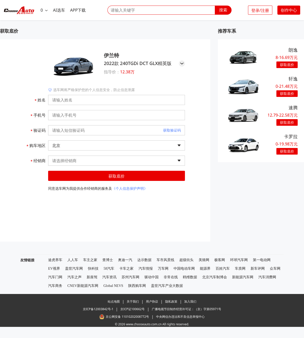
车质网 (240, 268)
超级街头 (186, 260)
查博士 (107, 260)
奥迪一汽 (125, 260)
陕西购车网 (137, 286)
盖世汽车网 (74, 268)
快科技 (93, 268)
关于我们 (133, 301)
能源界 (205, 268)
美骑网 (204, 260)
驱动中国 (151, 277)
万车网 (163, 268)
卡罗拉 (291, 136)
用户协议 (152, 301)
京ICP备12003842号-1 (98, 309)
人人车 (72, 260)
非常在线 (171, 277)
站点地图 (114, 301)
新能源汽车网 (242, 277)
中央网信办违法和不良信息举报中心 (180, 316)
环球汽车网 (239, 260)
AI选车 (59, 10)
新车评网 (258, 268)
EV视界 (54, 268)
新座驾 (92, 277)
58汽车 (109, 268)
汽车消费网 (267, 277)
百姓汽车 (223, 268)
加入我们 (190, 301)
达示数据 (144, 260)
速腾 (293, 107)
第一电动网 (262, 260)
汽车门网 (55, 277)
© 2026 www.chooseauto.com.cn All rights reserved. (152, 324)
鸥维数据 (190, 277)
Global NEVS (113, 286)
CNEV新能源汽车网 (82, 286)
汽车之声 (74, 277)
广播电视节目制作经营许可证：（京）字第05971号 (186, 309)
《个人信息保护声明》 (129, 188)
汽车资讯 (109, 277)
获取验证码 (172, 130)
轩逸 (293, 79)
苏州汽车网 (130, 277)
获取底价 (116, 176)
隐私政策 (171, 301)
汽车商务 (55, 286)
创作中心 (289, 10)
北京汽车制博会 (214, 277)
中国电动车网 (184, 268)
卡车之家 (126, 268)
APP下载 (78, 10)
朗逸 (293, 50)
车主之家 (90, 260)
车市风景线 (165, 260)
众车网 (275, 268)
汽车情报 (146, 268)
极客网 (219, 260)
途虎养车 (55, 260)
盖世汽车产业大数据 (167, 286)
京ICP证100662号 (132, 309)
